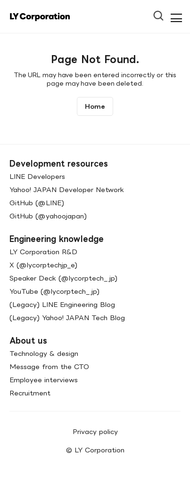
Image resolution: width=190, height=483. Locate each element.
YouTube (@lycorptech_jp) (54, 291)
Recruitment (29, 392)
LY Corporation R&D (43, 251)
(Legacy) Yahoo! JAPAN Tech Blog (67, 317)
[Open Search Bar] (162, 12)
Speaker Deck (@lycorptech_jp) (63, 278)
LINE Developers (37, 176)
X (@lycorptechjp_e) (43, 264)
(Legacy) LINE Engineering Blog (62, 304)
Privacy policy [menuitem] (95, 431)
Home (95, 106)
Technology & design (43, 353)
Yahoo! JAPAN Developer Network (66, 189)
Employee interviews (43, 379)
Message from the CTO (49, 366)
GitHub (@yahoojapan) (48, 215)
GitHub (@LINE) (36, 202)
